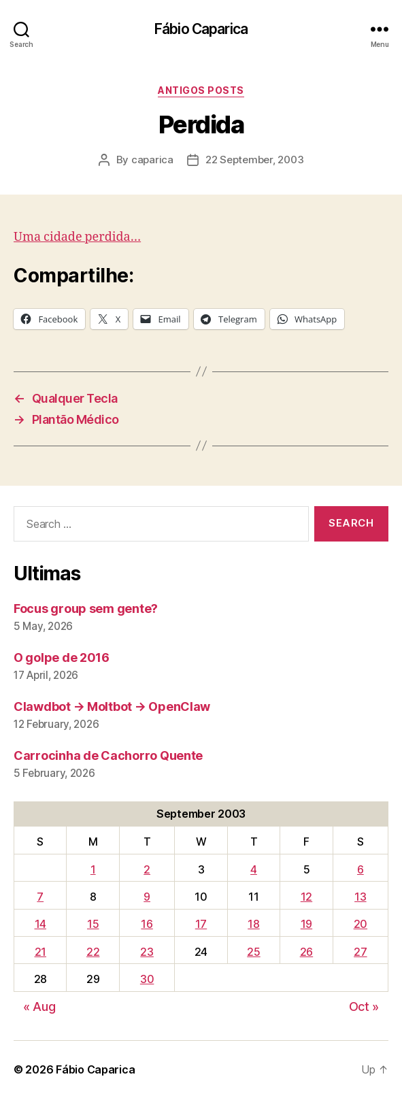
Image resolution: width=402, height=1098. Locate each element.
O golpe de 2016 (62, 657)
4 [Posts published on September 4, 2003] (253, 869)
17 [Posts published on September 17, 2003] (201, 924)
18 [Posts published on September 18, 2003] (253, 924)
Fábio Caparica (201, 29)
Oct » (364, 1006)
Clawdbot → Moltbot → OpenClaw (112, 706)
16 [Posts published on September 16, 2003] (146, 924)
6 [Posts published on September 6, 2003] (360, 869)
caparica (152, 159)
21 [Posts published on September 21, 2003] (40, 952)
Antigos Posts (201, 90)
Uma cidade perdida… (77, 237)
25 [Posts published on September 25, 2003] (253, 952)
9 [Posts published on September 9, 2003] (147, 896)
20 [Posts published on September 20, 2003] (360, 924)
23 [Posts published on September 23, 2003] (146, 952)
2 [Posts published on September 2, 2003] (147, 869)
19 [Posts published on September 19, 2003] (306, 924)
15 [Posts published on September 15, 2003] (93, 924)
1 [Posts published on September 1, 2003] (93, 869)
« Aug (39, 1006)
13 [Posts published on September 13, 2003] (360, 896)
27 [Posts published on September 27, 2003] (360, 952)
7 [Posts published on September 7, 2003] (40, 896)
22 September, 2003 (254, 159)
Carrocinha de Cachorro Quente (108, 755)
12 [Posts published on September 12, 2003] (306, 896)
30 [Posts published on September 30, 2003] (147, 979)
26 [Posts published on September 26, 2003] (306, 952)
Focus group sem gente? (86, 608)
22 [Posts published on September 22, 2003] (92, 952)
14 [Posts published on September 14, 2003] (40, 924)
